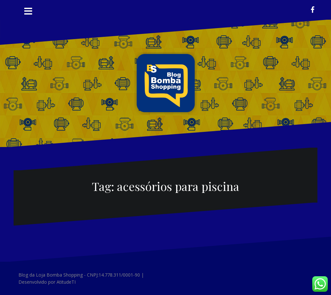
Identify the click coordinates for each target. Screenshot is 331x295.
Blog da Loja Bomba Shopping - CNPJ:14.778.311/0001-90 (79, 275)
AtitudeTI (66, 282)
